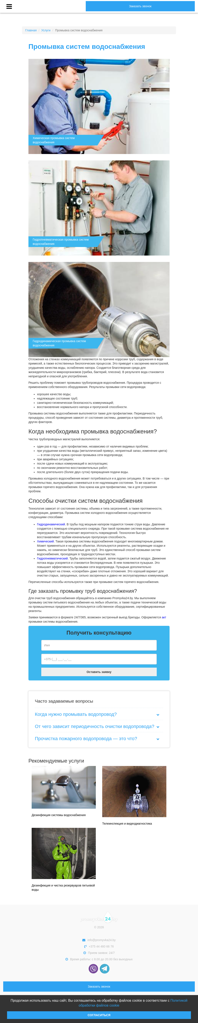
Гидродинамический (51, 524)
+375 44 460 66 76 (99, 946)
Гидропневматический (52, 558)
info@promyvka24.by (99, 940)
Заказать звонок (140, 6)
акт (164, 617)
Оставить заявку (99, 672)
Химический (45, 541)
